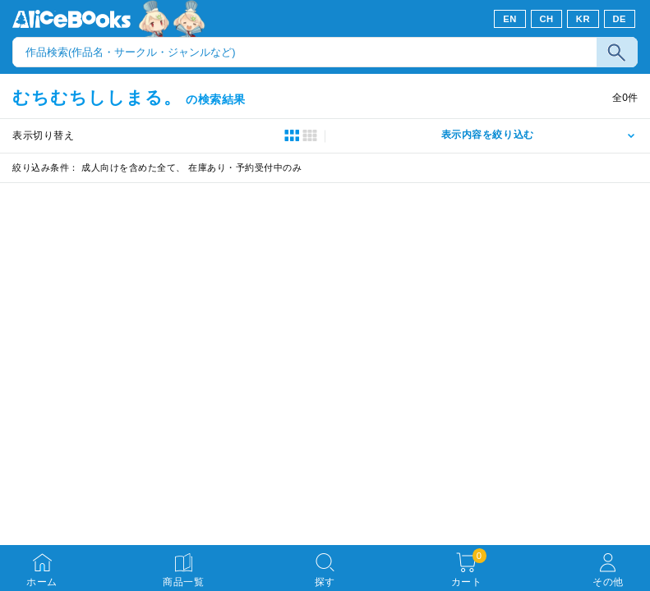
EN (510, 19)
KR (583, 19)
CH (546, 19)
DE (620, 19)
